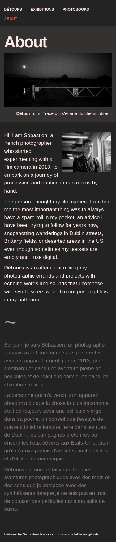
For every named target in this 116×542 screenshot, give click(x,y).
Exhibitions (42, 9)
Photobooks (76, 9)
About (10, 18)
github (93, 534)
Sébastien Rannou (38, 534)
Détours (13, 9)
